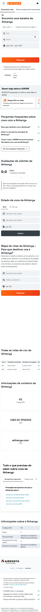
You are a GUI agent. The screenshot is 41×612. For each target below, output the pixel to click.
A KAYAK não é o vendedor (21, 591)
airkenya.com (20, 440)
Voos (11, 568)
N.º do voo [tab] (14, 207)
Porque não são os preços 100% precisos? (21, 599)
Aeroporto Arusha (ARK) (14, 504)
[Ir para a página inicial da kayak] (14, 3)
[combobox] (8, 27)
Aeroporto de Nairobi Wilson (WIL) (17, 495)
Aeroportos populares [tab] (13, 479)
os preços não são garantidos (17, 584)
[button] (3, 3)
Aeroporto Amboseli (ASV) (15, 498)
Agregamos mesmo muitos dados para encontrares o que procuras (21, 595)
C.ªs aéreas (19, 568)
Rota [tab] (4, 207)
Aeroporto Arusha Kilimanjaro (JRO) (18, 501)
